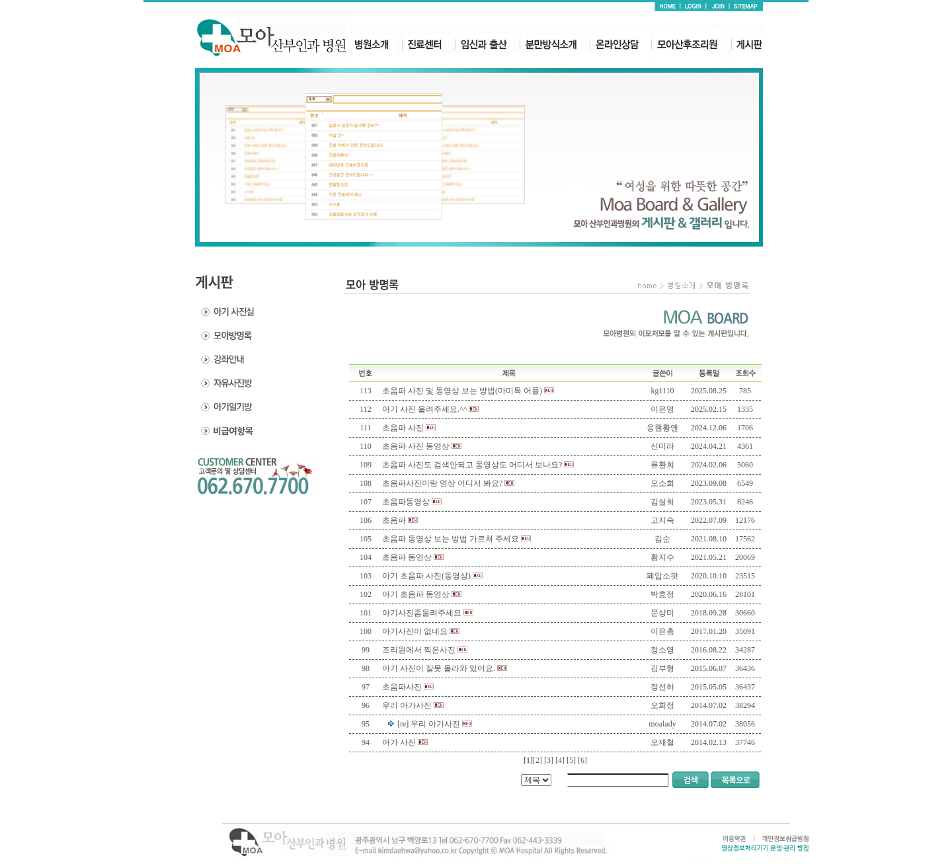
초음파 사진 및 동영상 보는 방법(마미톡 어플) (462, 390)
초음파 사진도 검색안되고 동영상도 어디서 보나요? (472, 464)
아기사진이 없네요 (415, 631)
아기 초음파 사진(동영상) (426, 575)
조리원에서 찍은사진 (419, 649)
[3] (548, 760)
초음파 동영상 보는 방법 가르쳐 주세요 (450, 538)
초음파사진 (402, 686)
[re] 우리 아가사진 (428, 723)
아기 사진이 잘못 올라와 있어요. (438, 668)
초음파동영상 (406, 501)
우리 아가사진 (407, 705)
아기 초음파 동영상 (416, 594)
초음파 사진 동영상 (416, 446)
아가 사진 (399, 742)
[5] (571, 760)
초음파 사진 (403, 427)
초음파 (394, 520)
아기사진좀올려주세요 (421, 612)
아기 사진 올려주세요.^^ (424, 409)
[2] (537, 760)
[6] (582, 760)
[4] (560, 760)
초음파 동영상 (407, 557)
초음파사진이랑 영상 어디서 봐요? (442, 483)
